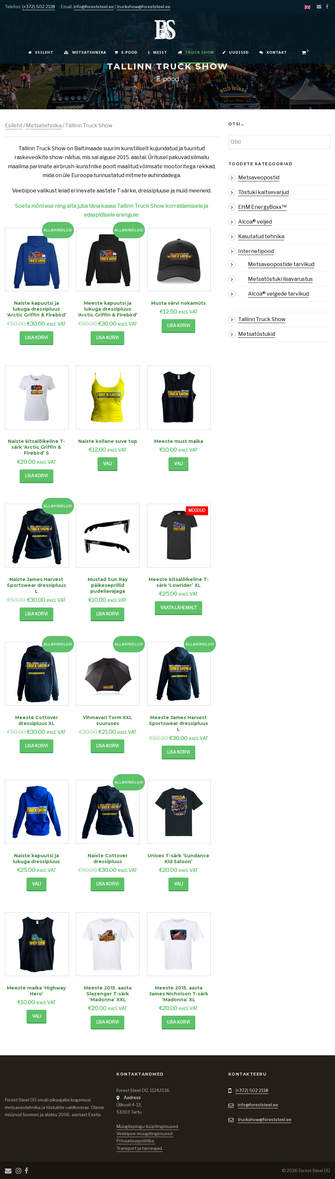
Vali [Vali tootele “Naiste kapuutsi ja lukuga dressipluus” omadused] (36, 883)
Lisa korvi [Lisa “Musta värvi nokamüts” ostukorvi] (178, 325)
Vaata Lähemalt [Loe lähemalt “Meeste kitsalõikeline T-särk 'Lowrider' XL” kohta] (178, 607)
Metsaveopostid (258, 177)
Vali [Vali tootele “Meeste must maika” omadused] (178, 463)
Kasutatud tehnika (261, 236)
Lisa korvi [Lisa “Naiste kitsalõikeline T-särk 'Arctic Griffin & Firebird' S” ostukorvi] (36, 475)
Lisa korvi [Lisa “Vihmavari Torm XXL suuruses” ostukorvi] (107, 745)
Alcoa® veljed (255, 222)
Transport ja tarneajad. (139, 1148)
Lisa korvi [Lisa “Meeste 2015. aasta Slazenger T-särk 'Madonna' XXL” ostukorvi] (107, 1022)
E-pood (126, 52)
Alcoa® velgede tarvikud (278, 294)
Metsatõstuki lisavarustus (280, 279)
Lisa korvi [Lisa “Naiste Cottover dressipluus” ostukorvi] (107, 883)
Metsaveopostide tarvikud (281, 264)
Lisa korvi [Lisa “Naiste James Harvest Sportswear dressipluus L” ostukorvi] (36, 613)
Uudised (235, 52)
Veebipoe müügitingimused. (144, 1133)
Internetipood (256, 251)
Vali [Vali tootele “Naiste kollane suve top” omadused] (107, 463)
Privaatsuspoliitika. (135, 1140)
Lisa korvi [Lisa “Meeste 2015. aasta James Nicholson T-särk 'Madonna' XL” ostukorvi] (178, 1022)
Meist (157, 52)
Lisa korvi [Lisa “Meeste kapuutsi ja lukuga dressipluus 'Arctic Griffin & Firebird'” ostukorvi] (107, 337)
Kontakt (273, 52)
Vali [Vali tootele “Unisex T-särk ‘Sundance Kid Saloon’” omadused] (178, 883)
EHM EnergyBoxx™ (262, 207)
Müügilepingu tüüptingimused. (147, 1126)
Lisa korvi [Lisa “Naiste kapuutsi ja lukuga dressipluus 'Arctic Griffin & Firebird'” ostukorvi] (36, 337)
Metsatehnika (85, 52)
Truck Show (196, 52)
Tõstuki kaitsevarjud (263, 192)
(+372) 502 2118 (38, 6)
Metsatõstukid (256, 334)
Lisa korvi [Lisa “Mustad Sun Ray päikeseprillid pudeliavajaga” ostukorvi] (107, 613)
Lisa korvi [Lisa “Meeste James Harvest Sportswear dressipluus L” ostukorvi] (178, 751)
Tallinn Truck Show (262, 319)
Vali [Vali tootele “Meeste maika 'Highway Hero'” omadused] (36, 1016)
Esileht (40, 52)
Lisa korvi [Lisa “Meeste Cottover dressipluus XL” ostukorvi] (36, 745)
